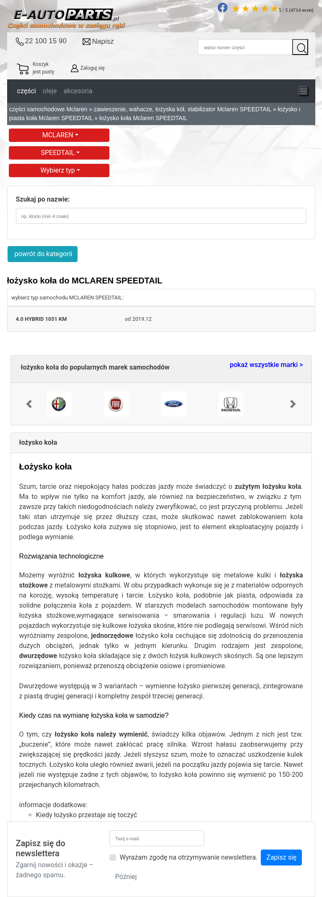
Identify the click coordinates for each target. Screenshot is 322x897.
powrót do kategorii (43, 254)
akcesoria (78, 91)
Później (126, 877)
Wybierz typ (59, 170)
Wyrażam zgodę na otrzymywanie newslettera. (188, 857)
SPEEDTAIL (58, 153)
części (26, 91)
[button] (29, 404)
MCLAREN (58, 135)
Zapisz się (281, 857)
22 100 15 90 (46, 41)
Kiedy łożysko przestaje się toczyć (86, 815)
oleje (50, 91)
